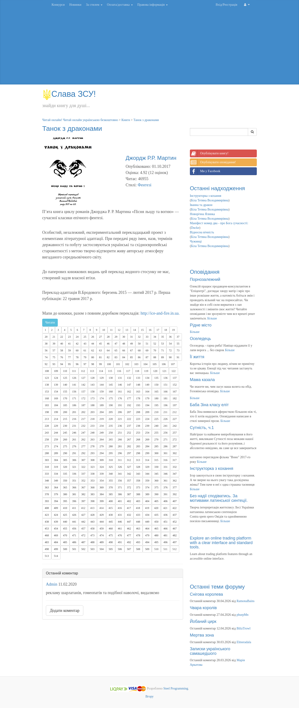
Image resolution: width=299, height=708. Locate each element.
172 (83, 398)
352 (83, 480)
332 (175, 466)
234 (102, 425)
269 (147, 439)
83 (116, 357)
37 (178, 336)
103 (136, 364)
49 (131, 343)
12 (119, 330)
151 (165, 384)
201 (74, 412)
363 (47, 487)
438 (47, 521)
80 (92, 357)
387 (129, 494)
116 (119, 371)
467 (175, 528)
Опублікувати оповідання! (213, 162)
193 (138, 405)
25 (85, 336)
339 (102, 473)
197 (175, 405)
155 (65, 391)
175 (111, 398)
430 (111, 514)
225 (156, 419)
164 (147, 391)
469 (56, 535)
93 (53, 364)
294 (102, 453)
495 (156, 542)
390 (156, 494)
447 (129, 521)
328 (138, 466)
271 (165, 439)
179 (147, 398)
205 (111, 412)
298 (138, 453)
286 (165, 446)
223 (138, 419)
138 (47, 384)
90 (170, 357)
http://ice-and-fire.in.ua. (160, 313)
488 (92, 542)
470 (65, 535)
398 (92, 501)
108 (47, 371)
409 (56, 508)
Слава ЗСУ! (69, 94)
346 (165, 473)
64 (108, 350)
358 (138, 480)
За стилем (94, 4)
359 (147, 480)
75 (53, 357)
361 (165, 480)
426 (74, 514)
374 (147, 487)
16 (150, 330)
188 (92, 405)
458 (92, 528)
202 (83, 412)
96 (77, 364)
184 (56, 405)
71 (162, 350)
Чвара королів (203, 607)
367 (83, 487)
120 (155, 371)
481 (165, 535)
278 (92, 446)
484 (56, 542)
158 (92, 391)
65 (116, 350)
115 (110, 371)
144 (102, 384)
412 (83, 508)
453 (47, 528)
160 (111, 391)
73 (178, 350)
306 (74, 460)
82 (108, 357)
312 (129, 460)
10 (103, 330)
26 (92, 336)
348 (47, 480)
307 (83, 460)
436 (165, 514)
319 (56, 466)
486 (74, 542)
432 (129, 514)
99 (100, 364)
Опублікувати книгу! (209, 153)
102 (127, 364)
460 (111, 528)
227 (175, 419)
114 (101, 371)
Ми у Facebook (205, 171)
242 (175, 425)
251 (120, 432)
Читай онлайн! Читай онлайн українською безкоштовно (80, 120)
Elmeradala (243, 642)
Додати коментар (64, 610)
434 (147, 514)
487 (83, 542)
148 (138, 384)
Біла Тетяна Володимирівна (209, 200)
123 (47, 377)
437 (175, 514)
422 (175, 508)
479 (147, 535)
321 (74, 466)
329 (147, 466)
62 (92, 350)
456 (74, 528)
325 (111, 466)
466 (165, 528)
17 (158, 330)
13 (127, 330)
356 (120, 480)
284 (147, 446)
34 (154, 336)
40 (61, 343)
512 (175, 549)
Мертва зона (202, 635)
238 (138, 425)
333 (47, 473)
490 (111, 542)
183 (47, 405)
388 (138, 494)
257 (175, 432)
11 (111, 330)
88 (154, 357)
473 (92, 535)
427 (83, 514)
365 (65, 487)
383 (92, 494)
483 (47, 542)
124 (56, 377)
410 (65, 508)
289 (56, 453)
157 (83, 391)
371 (120, 487)
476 (120, 535)
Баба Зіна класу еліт (209, 405)
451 (165, 521)
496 (165, 542)
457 (83, 528)
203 (92, 412)
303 (47, 460)
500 (65, 549)
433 (138, 514)
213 (47, 419)
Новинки (75, 4)
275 (65, 446)
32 (139, 336)
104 (145, 364)
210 (156, 412)
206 (120, 412)
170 (65, 398)
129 (102, 377)
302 (175, 453)
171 (74, 398)
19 (173, 330)
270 (156, 439)
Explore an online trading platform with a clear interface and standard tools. (221, 543)
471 (74, 535)
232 (83, 425)
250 (111, 432)
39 (53, 343)
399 (102, 501)
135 (156, 377)
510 (156, 549)
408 (47, 508)
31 (131, 336)
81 (100, 357)
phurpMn (242, 614)
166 (165, 391)
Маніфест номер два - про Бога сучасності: (219, 223)
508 (138, 549)
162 (129, 391)
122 (173, 371)
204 (102, 412)
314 (147, 460)
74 (46, 357)
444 (102, 521)
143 (92, 384)
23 (69, 336)
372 (129, 487)
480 (156, 535)
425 (65, 514)
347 (175, 473)
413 (92, 508)
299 (147, 453)
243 (47, 432)
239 (147, 425)
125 (65, 377)
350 (65, 480)
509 (147, 549)
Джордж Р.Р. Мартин (151, 158)
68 (139, 350)
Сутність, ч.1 (202, 427)
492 (129, 542)
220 (111, 419)
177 (129, 398)
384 (102, 494)
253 (138, 432)
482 (175, 535)
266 (120, 439)
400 (111, 501)
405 (156, 501)
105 (154, 364)
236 (120, 425)
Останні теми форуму (217, 587)
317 (175, 460)
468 (47, 535)
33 (147, 336)
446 (120, 521)
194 (147, 405)
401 (120, 501)
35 (162, 336)
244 (56, 432)
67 (131, 350)
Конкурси (58, 4)
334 (56, 473)
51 (147, 343)
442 (83, 521)
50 (139, 343)
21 (53, 336)
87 (147, 357)
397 (83, 501)
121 (164, 371)
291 (74, 453)
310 (111, 460)
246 (74, 432)
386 (120, 494)
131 (120, 377)
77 (69, 357)
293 (92, 453)
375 (156, 487)
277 (83, 446)
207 (129, 412)
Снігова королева (206, 594)
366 (74, 487)
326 (120, 466)
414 (102, 508)
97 (85, 364)
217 (83, 419)
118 (137, 371)
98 (92, 364)
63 (100, 350)
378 (47, 494)
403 (138, 501)
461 (120, 528)
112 (83, 371)
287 (175, 446)
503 (92, 549)
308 (92, 460)
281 (120, 446)
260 (65, 439)
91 (178, 357)
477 (129, 535)
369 (102, 487)
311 (120, 460)
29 (116, 336)
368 (92, 487)
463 (138, 528)
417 (129, 508)
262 (83, 439)
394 (56, 501)
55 (178, 343)
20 (46, 336)
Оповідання (205, 272)
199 (56, 412)
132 (129, 377)
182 (175, 398)
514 (56, 556)
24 (77, 336)
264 (102, 439)
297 (129, 453)
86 (139, 357)
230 (65, 425)
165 (156, 391)
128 (92, 377)
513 (47, 556)
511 (165, 549)
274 (56, 446)
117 (128, 371)
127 (83, 377)
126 (74, 377)
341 (120, 473)
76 (61, 357)
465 (156, 528)
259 (56, 439)
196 (165, 405)
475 (111, 535)
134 (147, 377)
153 (47, 391)
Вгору (149, 696)
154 (56, 391)
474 (102, 535)
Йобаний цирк (203, 621)
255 (156, 432)
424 (56, 514)
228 (47, 425)
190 (111, 405)
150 (156, 384)
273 (47, 446)
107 (173, 364)
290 (65, 453)
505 (111, 549)
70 (154, 350)
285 (156, 446)
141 (74, 384)
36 (170, 336)
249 (102, 432)
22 (61, 336)
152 (175, 384)
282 (129, 446)
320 (65, 466)
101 (118, 364)
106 (164, 364)
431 (120, 514)
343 (138, 473)
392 (175, 494)
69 (147, 350)
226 (165, 419)
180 (156, 398)
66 (123, 350)
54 (170, 343)
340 (111, 473)
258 (47, 439)
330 (156, 466)
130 (111, 377)
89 (162, 357)
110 (65, 371)
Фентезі (144, 185)
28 (108, 336)
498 (47, 549)
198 (47, 412)
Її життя (197, 357)
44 (92, 343)
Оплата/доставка (120, 4)
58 (61, 350)
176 (120, 398)
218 (92, 419)
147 (129, 384)
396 (74, 501)
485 (65, 542)
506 (120, 549)
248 (92, 432)
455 (65, 528)
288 (47, 453)
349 (56, 480)
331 (165, 466)
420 (156, 508)
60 (77, 350)
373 (138, 487)
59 (69, 350)
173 (92, 398)
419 (147, 508)
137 (175, 377)
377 (175, 487)
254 (147, 432)
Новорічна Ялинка (202, 214)
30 (123, 336)
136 (165, 377)
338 (92, 473)
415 (111, 508)
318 (47, 466)
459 (102, 528)
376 (165, 487)
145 (111, 384)
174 (102, 398)
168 (47, 398)
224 (147, 419)
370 (111, 487)
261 (74, 439)
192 (129, 405)
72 (170, 350)
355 (111, 480)
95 (69, 364)
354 (102, 480)
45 (100, 343)
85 (131, 357)
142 (83, 384)
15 (142, 330)
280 (111, 446)
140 (65, 384)
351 (74, 480)
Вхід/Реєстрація (226, 4)
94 (61, 364)
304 (56, 460)
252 (129, 432)
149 (147, 384)
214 (56, 419)
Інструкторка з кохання (205, 195)
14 (134, 330)
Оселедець (200, 338)
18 (165, 330)
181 (165, 398)
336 (74, 473)
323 (92, 466)
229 (56, 425)
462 (129, 528)
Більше (212, 318)
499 (56, 549)
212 (175, 412)
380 (65, 494)
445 (111, 521)
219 (102, 419)
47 (116, 343)
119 (146, 371)
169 (56, 398)
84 (123, 357)
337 (83, 473)
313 (138, 460)
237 (129, 425)
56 (46, 350)
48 (123, 343)
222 (129, 419)
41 (69, 343)
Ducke (195, 227)
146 (120, 384)
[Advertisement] (149, 48)
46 (108, 343)
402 (129, 501)
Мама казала (202, 379)
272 (175, 439)
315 (156, 460)
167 (175, 391)
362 (175, 480)
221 (120, 419)
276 (74, 446)
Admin (51, 584)
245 (65, 432)
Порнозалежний (205, 279)
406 (165, 501)
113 (92, 371)
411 (74, 508)
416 (120, 508)
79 (85, 357)
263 (92, 439)
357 (129, 480)
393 (47, 501)
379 (56, 494)
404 (147, 501)
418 (138, 508)
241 (165, 425)
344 (147, 473)
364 (56, 487)
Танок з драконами (146, 120)
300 (156, 453)
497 (175, 542)
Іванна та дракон (201, 205)
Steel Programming (175, 688)
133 (138, 377)
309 (102, 460)
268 (138, 439)
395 (65, 501)
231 (74, 425)
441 (74, 521)
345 (156, 473)
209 (147, 412)
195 (156, 405)
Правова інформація (152, 4)
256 (165, 432)
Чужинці (196, 241)
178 (138, 398)
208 (138, 412)
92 (46, 364)
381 (74, 494)
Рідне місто (201, 325)
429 (102, 514)
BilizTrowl (243, 628)
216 (74, 419)
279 (102, 446)
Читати (50, 322)
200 (65, 412)
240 (156, 425)
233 (92, 425)
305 (65, 460)
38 (46, 343)
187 (83, 405)
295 (111, 453)
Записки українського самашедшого (210, 651)
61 (85, 350)
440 (65, 521)
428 (92, 514)
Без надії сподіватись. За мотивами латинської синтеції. (219, 498)
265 (111, 439)
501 (74, 549)
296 (120, 453)
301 (165, 453)
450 (156, 521)
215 (65, 419)
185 (65, 405)
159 (102, 391)
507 (129, 549)
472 (83, 535)
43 (85, 343)
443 (92, 521)
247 (83, 432)
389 (147, 494)
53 (162, 343)
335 (65, 473)
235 (111, 425)
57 (53, 350)
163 (138, 391)
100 (109, 364)
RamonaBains (245, 601)
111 (74, 371)
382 (83, 494)
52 (154, 343)
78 (77, 357)
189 (102, 405)
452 (175, 521)
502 (83, 549)
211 (165, 412)
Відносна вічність (202, 232)
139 (56, 384)
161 (120, 391)
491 (120, 542)
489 (102, 542)
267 (129, 439)
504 (102, 549)
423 (47, 514)
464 (147, 528)
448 (138, 521)
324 (102, 466)
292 (83, 453)
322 (83, 466)
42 (77, 343)
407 (175, 501)
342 (129, 473)
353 (92, 480)
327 (129, 466)
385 (111, 494)
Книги (125, 120)
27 (100, 336)
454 (56, 528)
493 (138, 542)
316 (165, 460)
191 (120, 405)
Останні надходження (217, 188)
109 (56, 371)
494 (147, 542)
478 (138, 535)
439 (56, 521)
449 (147, 521)
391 (165, 494)
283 (138, 446)
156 (74, 391)
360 (156, 480)
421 (165, 508)
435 (156, 514)
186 (74, 405)
